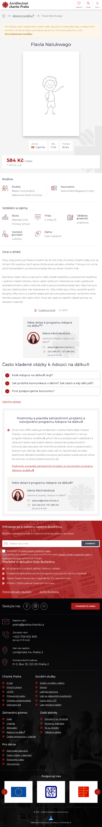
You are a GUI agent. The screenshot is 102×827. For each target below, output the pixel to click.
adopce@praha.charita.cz (58, 347)
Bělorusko (12, 728)
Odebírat (90, 543)
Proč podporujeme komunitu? (29, 391)
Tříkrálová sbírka (53, 732)
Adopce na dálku (23, 16)
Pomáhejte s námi (85, 606)
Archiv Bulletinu (49, 591)
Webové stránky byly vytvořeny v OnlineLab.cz (51, 820)
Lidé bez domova (49, 692)
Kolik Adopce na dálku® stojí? (29, 375)
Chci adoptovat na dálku (18, 34)
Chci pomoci (13, 764)
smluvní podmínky (11, 558)
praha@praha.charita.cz (28, 624)
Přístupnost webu (16, 696)
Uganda (11, 723)
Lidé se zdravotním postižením (56, 696)
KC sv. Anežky (52, 728)
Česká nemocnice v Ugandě (21, 736)
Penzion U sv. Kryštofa (56, 719)
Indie (9, 719)
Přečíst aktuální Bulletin (16, 591)
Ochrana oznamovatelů (19, 700)
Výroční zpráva (14, 687)
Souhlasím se (26, 551)
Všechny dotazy (11, 401)
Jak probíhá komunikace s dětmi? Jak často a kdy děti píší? (49, 383)
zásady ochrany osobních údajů (74, 554)
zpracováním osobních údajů (36, 551)
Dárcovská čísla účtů (17, 750)
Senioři (43, 687)
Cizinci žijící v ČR (48, 700)
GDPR (10, 692)
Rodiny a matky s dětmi (52, 683)
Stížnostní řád (14, 705)
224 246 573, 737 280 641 (59, 353)
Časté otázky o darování (19, 755)
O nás (10, 683)
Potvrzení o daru (15, 759)
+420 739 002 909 (25, 636)
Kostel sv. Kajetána (54, 723)
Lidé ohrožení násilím (50, 705)
